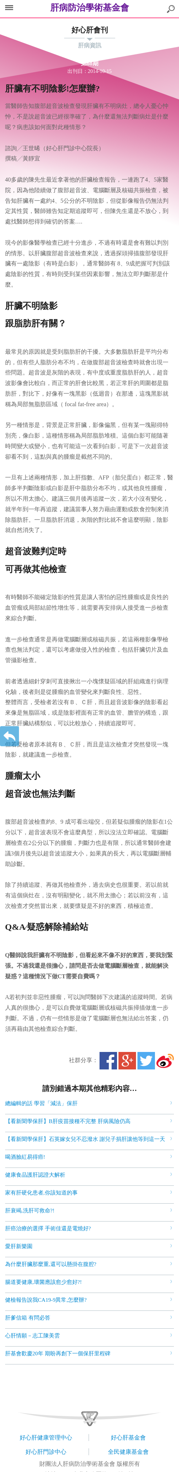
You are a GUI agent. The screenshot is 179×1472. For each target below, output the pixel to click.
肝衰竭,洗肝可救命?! (29, 1210)
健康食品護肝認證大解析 (35, 1175)
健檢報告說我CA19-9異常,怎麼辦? (46, 1300)
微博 (165, 1060)
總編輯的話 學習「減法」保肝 (41, 1103)
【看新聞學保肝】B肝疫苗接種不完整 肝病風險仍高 (68, 1121)
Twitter (146, 1060)
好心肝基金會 (128, 1437)
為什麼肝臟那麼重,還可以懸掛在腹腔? (50, 1264)
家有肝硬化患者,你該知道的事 (41, 1193)
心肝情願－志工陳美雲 (32, 1336)
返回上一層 (9, 736)
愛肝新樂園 (18, 1246)
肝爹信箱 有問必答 (27, 1318)
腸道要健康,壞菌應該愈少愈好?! (43, 1282)
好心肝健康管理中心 (46, 1437)
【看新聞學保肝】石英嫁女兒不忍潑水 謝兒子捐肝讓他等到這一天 (85, 1139)
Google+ (127, 1060)
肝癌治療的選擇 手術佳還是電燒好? (48, 1228)
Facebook (108, 1060)
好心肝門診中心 (46, 1452)
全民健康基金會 (128, 1452)
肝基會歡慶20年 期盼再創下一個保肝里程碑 (57, 1353)
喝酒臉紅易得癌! (25, 1157)
